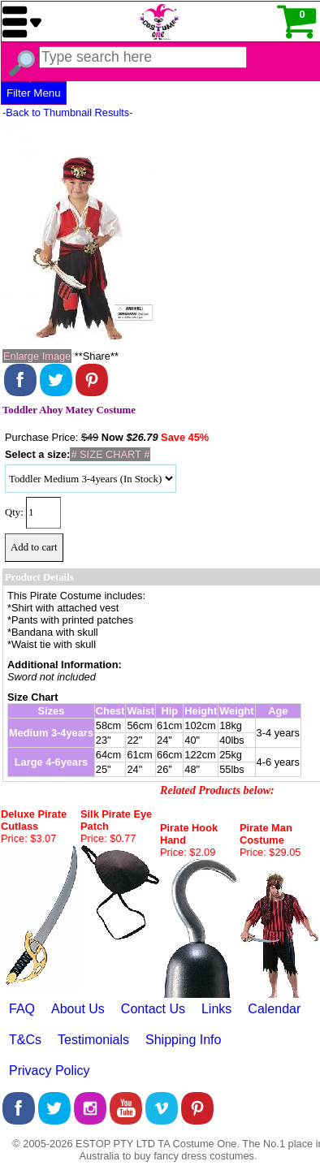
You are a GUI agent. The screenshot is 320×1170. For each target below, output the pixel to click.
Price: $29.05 (270, 852)
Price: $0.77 (108, 838)
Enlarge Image (37, 356)
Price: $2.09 (187, 852)
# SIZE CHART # (110, 454)
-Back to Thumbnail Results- (67, 112)
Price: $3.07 (28, 838)
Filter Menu (33, 93)
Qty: (14, 512)
